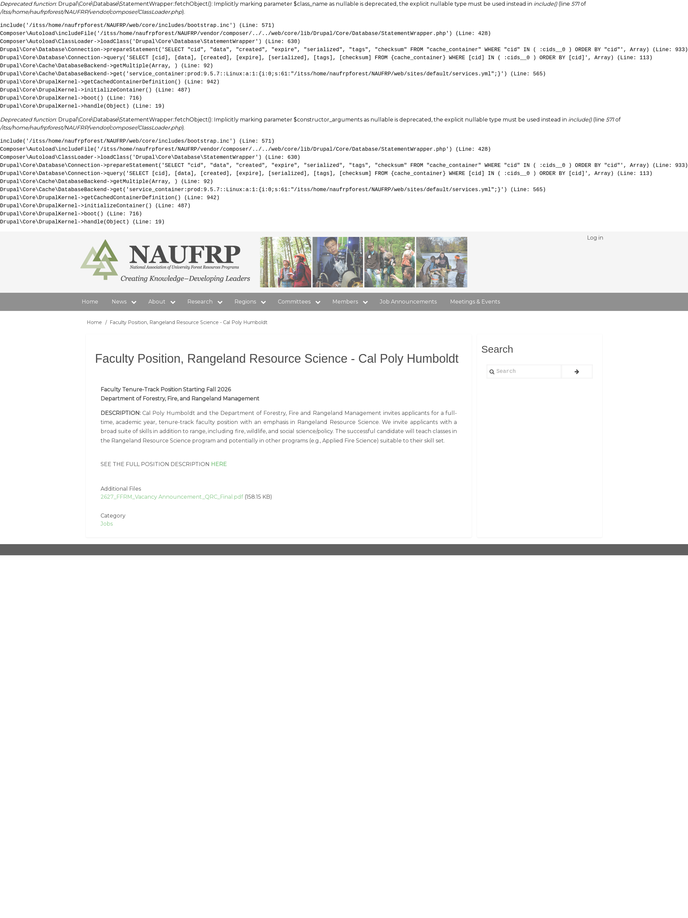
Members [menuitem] (352, 302)
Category (113, 516)
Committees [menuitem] (302, 302)
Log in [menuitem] (595, 238)
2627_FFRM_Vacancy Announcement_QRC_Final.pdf (172, 497)
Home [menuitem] (90, 301)
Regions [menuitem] (252, 302)
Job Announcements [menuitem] (408, 301)
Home (94, 322)
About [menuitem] (157, 301)
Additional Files (121, 489)
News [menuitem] (127, 302)
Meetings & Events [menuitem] (475, 301)
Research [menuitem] (207, 302)
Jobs (107, 524)
